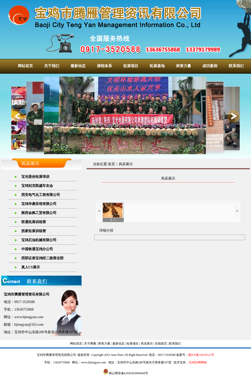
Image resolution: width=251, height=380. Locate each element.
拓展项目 (130, 66)
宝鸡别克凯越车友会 (37, 186)
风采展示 (126, 164)
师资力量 (183, 66)
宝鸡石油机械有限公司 (38, 240)
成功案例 (209, 66)
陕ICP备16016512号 (201, 355)
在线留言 (161, 343)
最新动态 (78, 66)
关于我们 (51, 66)
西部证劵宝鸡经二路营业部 (42, 258)
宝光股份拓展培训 (35, 177)
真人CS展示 (30, 267)
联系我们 (236, 66)
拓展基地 (157, 66)
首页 (111, 164)
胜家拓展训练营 (33, 231)
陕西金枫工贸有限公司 (38, 213)
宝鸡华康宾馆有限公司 (38, 204)
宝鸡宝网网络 (198, 362)
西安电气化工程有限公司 (40, 195)
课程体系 (104, 66)
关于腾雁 (90, 343)
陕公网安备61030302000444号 (125, 373)
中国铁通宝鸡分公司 (37, 249)
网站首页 (25, 66)
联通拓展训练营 (33, 222)
